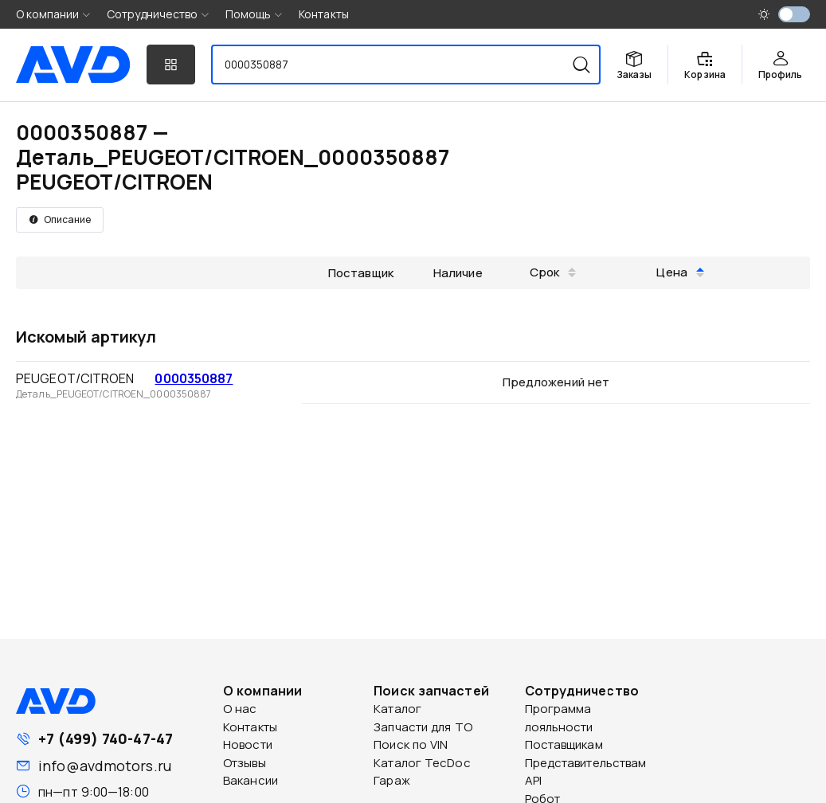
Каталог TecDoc (422, 762)
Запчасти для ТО (423, 727)
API (533, 780)
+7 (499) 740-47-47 (105, 738)
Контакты (324, 14)
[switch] (794, 14)
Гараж (392, 780)
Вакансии (250, 780)
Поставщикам (564, 744)
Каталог (397, 708)
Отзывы (244, 762)
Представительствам (586, 762)
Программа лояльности (559, 717)
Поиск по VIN (411, 744)
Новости (247, 744)
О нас (240, 708)
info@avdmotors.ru (104, 765)
